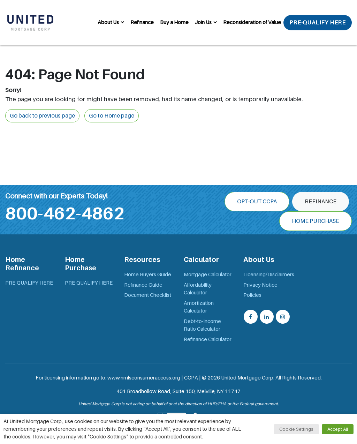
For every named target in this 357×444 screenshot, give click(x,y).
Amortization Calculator (199, 307)
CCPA (191, 378)
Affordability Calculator (198, 289)
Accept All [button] (337, 429)
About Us (108, 22)
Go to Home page (111, 116)
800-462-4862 (64, 213)
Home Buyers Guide (147, 274)
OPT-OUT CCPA (257, 201)
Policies (252, 295)
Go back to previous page (42, 116)
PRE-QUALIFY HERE (317, 23)
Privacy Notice (260, 285)
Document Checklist (147, 295)
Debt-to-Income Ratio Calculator (202, 325)
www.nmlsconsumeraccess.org (143, 378)
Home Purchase (315, 221)
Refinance (142, 22)
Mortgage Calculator (207, 274)
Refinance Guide (143, 285)
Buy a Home (174, 22)
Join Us (203, 22)
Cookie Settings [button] (296, 429)
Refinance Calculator (207, 339)
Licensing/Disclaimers (268, 274)
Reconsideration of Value (252, 22)
